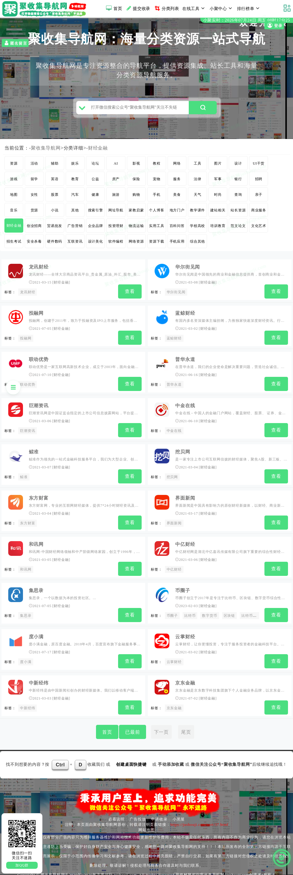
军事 (218, 181)
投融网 (36, 314)
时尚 (218, 197)
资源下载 (156, 244)
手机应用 (177, 244)
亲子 (259, 197)
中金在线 (185, 405)
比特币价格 (250, 613)
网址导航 (115, 213)
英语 (55, 181)
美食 (177, 197)
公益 (95, 181)
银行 (238, 181)
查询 (238, 197)
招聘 (259, 181)
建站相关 (217, 213)
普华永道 (185, 360)
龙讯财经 (39, 269)
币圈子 (182, 587)
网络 (177, 166)
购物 (136, 197)
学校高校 (197, 228)
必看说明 (116, 814)
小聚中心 (222, 8)
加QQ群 (22, 865)
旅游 (116, 197)
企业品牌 (95, 228)
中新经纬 (39, 678)
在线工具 (194, 8)
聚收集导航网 (46, 150)
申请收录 (159, 814)
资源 (14, 166)
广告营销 (74, 228)
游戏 (14, 181)
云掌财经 (185, 633)
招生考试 (13, 244)
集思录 (36, 587)
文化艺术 (258, 228)
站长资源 (238, 213)
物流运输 (136, 228)
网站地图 (146, 825)
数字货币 (209, 613)
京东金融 (185, 678)
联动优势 (39, 360)
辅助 (55, 166)
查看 (130, 293)
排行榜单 (249, 8)
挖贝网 (182, 451)
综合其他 (197, 244)
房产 (116, 181)
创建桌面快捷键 (131, 759)
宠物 (156, 181)
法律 (197, 181)
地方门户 (177, 213)
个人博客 (156, 213)
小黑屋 (179, 814)
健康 (95, 197)
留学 (34, 181)
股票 (55, 197)
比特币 (190, 613)
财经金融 (98, 150)
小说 (55, 213)
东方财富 (39, 496)
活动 (34, 166)
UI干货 (258, 166)
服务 (177, 181)
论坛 (95, 166)
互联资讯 (74, 244)
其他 (75, 213)
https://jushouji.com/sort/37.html (199, 820)
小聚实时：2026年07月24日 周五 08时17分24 (246, 20)
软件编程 (115, 244)
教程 (156, 166)
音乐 (14, 213)
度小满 (36, 633)
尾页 (186, 727)
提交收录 (137, 8)
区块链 (229, 613)
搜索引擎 (95, 213)
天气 (197, 197)
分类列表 (166, 8)
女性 (34, 197)
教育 (75, 181)
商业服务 (258, 213)
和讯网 (36, 542)
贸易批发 (54, 228)
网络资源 (136, 244)
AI (116, 166)
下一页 (161, 727)
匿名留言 (15, 43)
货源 (34, 213)
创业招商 (34, 228)
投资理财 (115, 228)
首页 (113, 8)
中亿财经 (185, 542)
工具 (197, 166)
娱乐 (75, 166)
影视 (136, 166)
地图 (14, 197)
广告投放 (138, 814)
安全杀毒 (34, 244)
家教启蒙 (136, 213)
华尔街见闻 (187, 269)
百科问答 (177, 228)
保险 (136, 181)
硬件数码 (54, 244)
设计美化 (95, 244)
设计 (238, 166)
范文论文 (238, 228)
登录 (274, 25)
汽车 (75, 197)
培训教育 (217, 228)
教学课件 (197, 213)
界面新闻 (185, 496)
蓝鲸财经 (185, 314)
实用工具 (156, 228)
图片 (218, 166)
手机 (156, 197)
